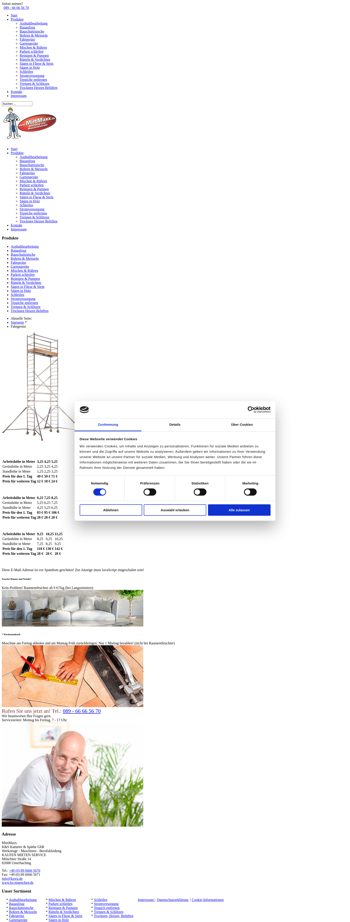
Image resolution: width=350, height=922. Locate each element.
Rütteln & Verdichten (35, 59)
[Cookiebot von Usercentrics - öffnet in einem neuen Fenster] (251, 409)
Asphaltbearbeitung (34, 23)
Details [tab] (175, 424)
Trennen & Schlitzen (34, 84)
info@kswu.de (12, 878)
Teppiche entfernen (33, 80)
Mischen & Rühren (33, 47)
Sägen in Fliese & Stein (36, 63)
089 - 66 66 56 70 (16, 8)
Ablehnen (110, 510)
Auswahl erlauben (175, 510)
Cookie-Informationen (208, 900)
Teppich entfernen (107, 908)
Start (14, 15)
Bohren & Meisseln (34, 35)
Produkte (17, 19)
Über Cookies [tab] (242, 424)
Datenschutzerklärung (172, 900)
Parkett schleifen (32, 51)
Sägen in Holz (30, 67)
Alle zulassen (239, 510)
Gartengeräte (29, 43)
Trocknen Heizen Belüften (38, 88)
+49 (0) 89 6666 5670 (24, 870)
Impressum (19, 96)
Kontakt (16, 92)
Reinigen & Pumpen (34, 55)
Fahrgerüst (27, 39)
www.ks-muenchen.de (17, 882)
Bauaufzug (27, 27)
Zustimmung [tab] (108, 424)
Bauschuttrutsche (32, 31)
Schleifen (26, 71)
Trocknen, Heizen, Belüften (113, 916)
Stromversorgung (32, 76)
